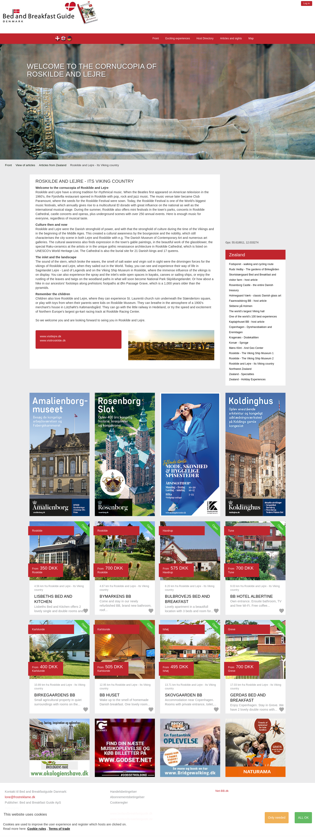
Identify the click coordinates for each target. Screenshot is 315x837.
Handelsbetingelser (123, 791)
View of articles (25, 165)
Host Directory (205, 38)
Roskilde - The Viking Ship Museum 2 (251, 358)
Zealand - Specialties (241, 374)
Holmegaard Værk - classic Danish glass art (255, 295)
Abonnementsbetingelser (127, 797)
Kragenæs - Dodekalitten (244, 337)
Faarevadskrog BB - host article (248, 300)
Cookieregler (119, 802)
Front (155, 38)
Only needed (276, 817)
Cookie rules (36, 828)
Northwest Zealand (240, 368)
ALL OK (303, 817)
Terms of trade (59, 828)
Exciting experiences (177, 38)
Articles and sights (231, 38)
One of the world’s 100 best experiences (253, 316)
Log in (306, 3)
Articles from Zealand (52, 165)
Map (251, 38)
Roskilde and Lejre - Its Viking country (251, 363)
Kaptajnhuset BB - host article (246, 321)
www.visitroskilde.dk (53, 340)
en (64, 39)
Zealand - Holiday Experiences (247, 379)
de (70, 39)
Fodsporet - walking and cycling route (251, 264)
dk (58, 39)
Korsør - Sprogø (238, 342)
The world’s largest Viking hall (246, 311)
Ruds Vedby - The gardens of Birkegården (254, 269)
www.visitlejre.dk (50, 336)
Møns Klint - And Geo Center (246, 348)
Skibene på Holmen (240, 306)
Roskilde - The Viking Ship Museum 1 (251, 353)
